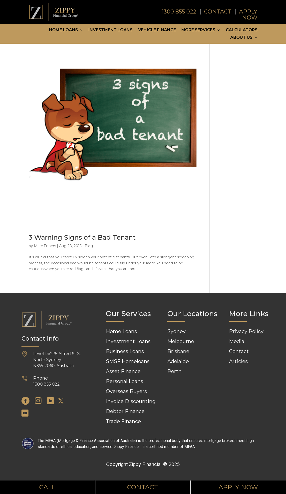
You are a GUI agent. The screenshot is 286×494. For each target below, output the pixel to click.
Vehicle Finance (157, 30)
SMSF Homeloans (128, 361)
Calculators (242, 30)
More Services (198, 30)
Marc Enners (45, 246)
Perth (174, 371)
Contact (239, 351)
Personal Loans (124, 381)
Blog (89, 246)
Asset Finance (123, 371)
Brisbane (178, 351)
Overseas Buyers (126, 391)
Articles (238, 361)
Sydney (176, 331)
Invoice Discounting (131, 401)
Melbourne (180, 341)
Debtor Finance (125, 411)
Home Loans (63, 30)
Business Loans (125, 351)
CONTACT (218, 11)
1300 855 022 (180, 11)
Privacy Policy (246, 331)
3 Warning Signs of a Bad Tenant (82, 237)
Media (236, 341)
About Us (241, 38)
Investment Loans (110, 30)
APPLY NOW (248, 14)
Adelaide (178, 361)
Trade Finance (123, 421)
